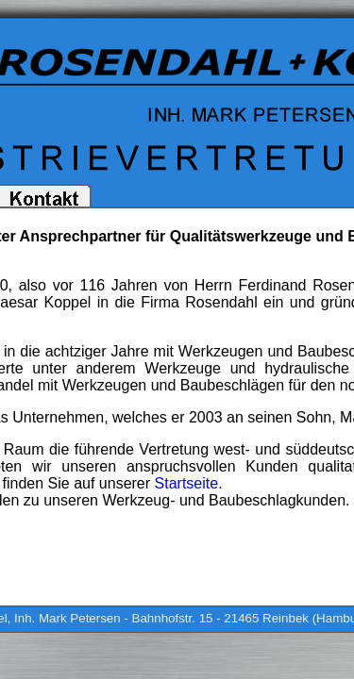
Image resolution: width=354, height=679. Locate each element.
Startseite (187, 483)
